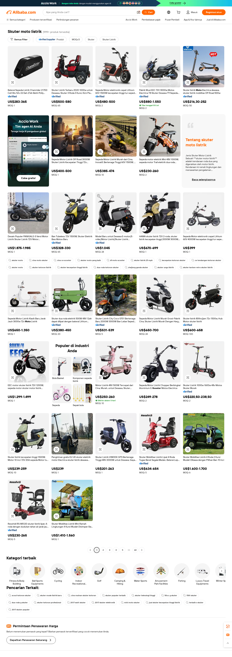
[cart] (179, 12)
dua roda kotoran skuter (106, 267)
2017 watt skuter (76, 602)
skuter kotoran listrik (40, 267)
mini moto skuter (130, 602)
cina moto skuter (38, 260)
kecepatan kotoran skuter (172, 260)
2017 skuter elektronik (103, 602)
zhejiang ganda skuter (136, 267)
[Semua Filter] (19, 39)
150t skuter (190, 595)
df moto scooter (116, 260)
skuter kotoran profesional (47, 602)
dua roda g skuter (18, 602)
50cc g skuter (169, 595)
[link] (228, 626)
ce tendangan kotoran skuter (206, 260)
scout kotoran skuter (20, 595)
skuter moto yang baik (89, 260)
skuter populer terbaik (114, 595)
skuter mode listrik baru (49, 595)
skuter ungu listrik (164, 267)
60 (135, 550)
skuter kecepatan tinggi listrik (72, 267)
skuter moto (16, 260)
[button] (138, 12)
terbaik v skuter (194, 602)
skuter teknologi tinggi (143, 595)
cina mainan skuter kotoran (82, 595)
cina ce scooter (62, 260)
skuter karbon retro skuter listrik (196, 267)
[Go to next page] (142, 550)
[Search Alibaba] (90, 12)
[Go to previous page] (90, 550)
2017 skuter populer (19, 609)
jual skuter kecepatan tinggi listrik (163, 602)
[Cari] (148, 12)
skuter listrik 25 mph (142, 260)
